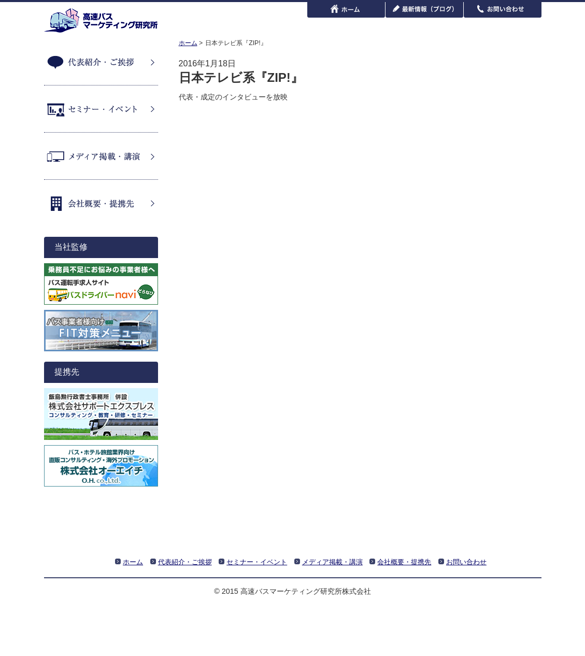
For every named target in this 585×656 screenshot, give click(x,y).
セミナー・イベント (101, 108)
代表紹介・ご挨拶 (101, 61)
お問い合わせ (466, 562)
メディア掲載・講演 (101, 156)
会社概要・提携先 (101, 203)
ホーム (188, 43)
